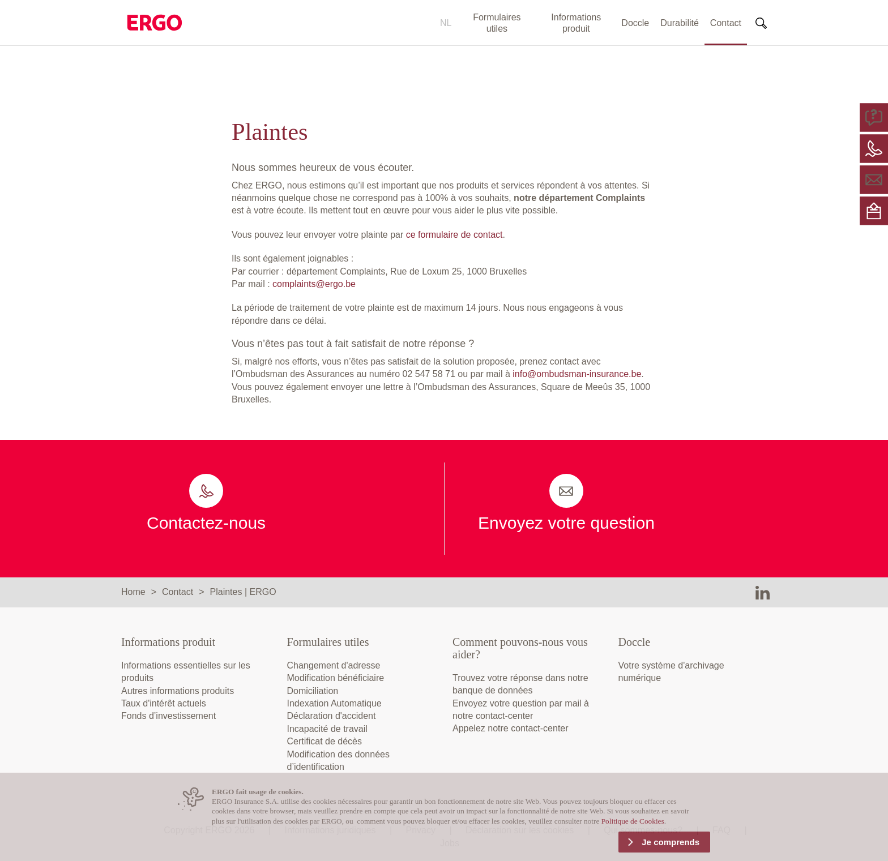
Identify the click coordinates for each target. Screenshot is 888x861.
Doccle (635, 23)
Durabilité (679, 23)
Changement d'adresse (334, 665)
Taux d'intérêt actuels (163, 703)
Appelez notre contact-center (510, 728)
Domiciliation (313, 691)
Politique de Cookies (632, 821)
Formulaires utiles (496, 22)
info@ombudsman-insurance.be (577, 374)
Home (133, 592)
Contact (725, 23)
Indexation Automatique (334, 703)
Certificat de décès (324, 741)
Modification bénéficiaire (336, 678)
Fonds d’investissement (168, 716)
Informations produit (576, 22)
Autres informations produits (177, 691)
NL (445, 23)
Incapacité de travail (327, 729)
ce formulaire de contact (454, 234)
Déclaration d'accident (331, 716)
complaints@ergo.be (314, 284)
